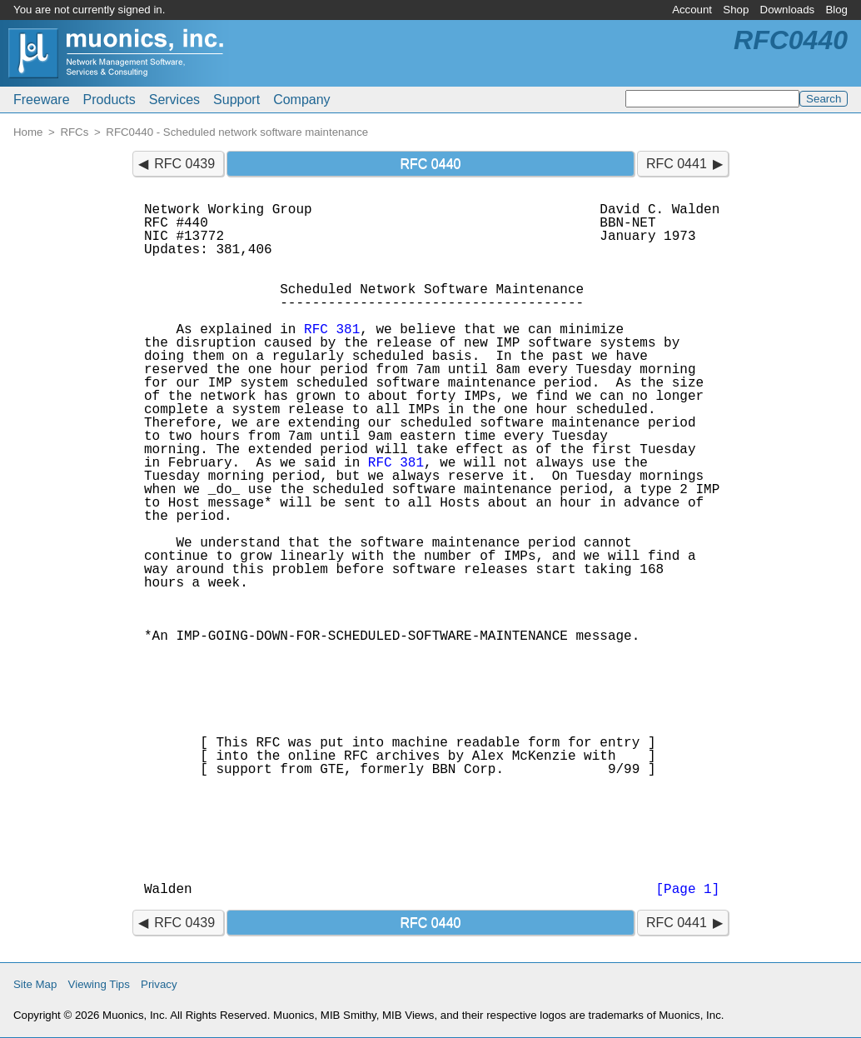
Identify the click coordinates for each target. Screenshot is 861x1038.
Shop (736, 9)
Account (692, 9)
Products (109, 99)
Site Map (35, 984)
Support (236, 99)
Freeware (41, 99)
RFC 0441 (676, 164)
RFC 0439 (184, 164)
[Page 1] (687, 890)
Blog (836, 9)
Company (301, 99)
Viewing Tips (99, 984)
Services (174, 99)
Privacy (159, 984)
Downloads (787, 9)
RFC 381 (332, 330)
